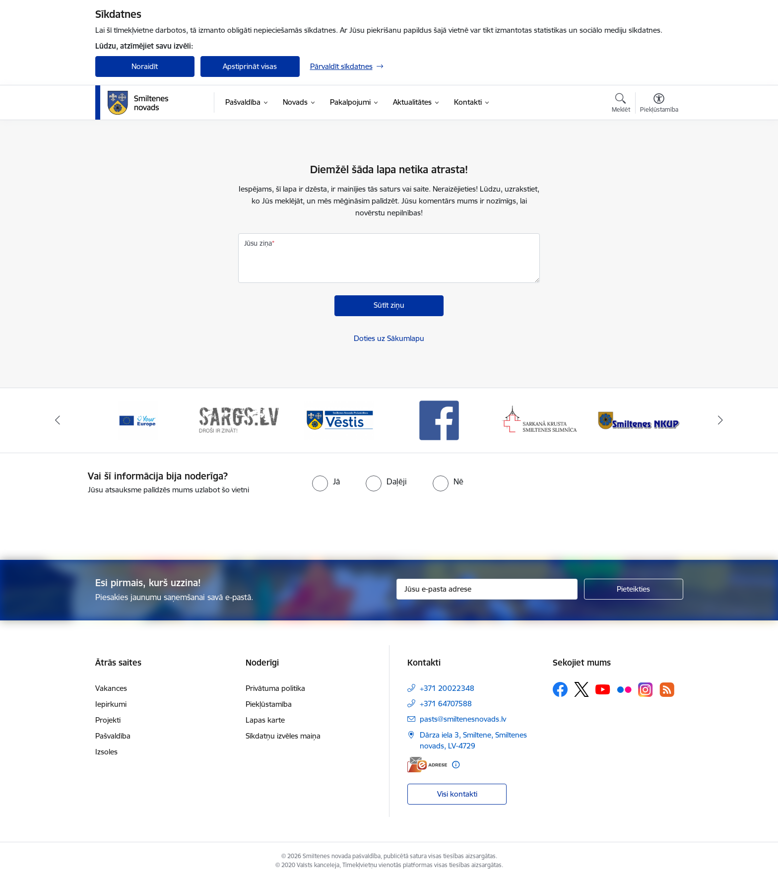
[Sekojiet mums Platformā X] (581, 689)
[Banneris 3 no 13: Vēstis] (339, 419)
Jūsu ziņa (258, 243)
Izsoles (106, 751)
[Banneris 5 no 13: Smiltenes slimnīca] (540, 419)
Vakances (111, 688)
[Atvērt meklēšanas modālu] (621, 104)
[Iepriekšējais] (57, 420)
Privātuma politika (275, 688)
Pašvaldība (112, 736)
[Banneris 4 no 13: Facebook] (439, 419)
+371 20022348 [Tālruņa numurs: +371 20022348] (447, 688)
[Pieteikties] (633, 589)
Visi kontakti (457, 794)
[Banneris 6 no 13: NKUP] (640, 419)
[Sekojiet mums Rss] (666, 689)
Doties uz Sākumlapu (389, 338)
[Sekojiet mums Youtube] (602, 689)
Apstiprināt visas (250, 66)
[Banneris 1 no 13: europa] (138, 419)
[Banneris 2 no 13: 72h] (238, 419)
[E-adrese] (427, 764)
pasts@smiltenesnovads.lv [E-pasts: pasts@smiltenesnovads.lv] (463, 719)
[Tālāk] (721, 420)
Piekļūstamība (269, 704)
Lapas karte (265, 720)
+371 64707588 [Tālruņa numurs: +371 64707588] (446, 703)
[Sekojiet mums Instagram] (645, 689)
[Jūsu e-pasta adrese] (487, 589)
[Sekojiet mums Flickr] (624, 689)
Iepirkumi (111, 704)
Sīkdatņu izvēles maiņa (283, 736)
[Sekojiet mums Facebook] (560, 689)
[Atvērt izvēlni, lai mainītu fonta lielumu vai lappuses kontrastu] (659, 104)
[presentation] (406, 523)
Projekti (108, 720)
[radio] (326, 481)
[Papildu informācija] (455, 764)
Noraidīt (144, 66)
